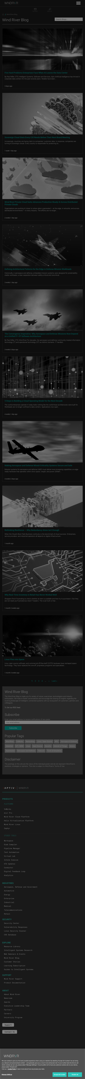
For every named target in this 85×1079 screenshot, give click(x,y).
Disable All (75, 1075)
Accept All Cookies (59, 1075)
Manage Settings (7, 1075)
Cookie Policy (12, 1069)
